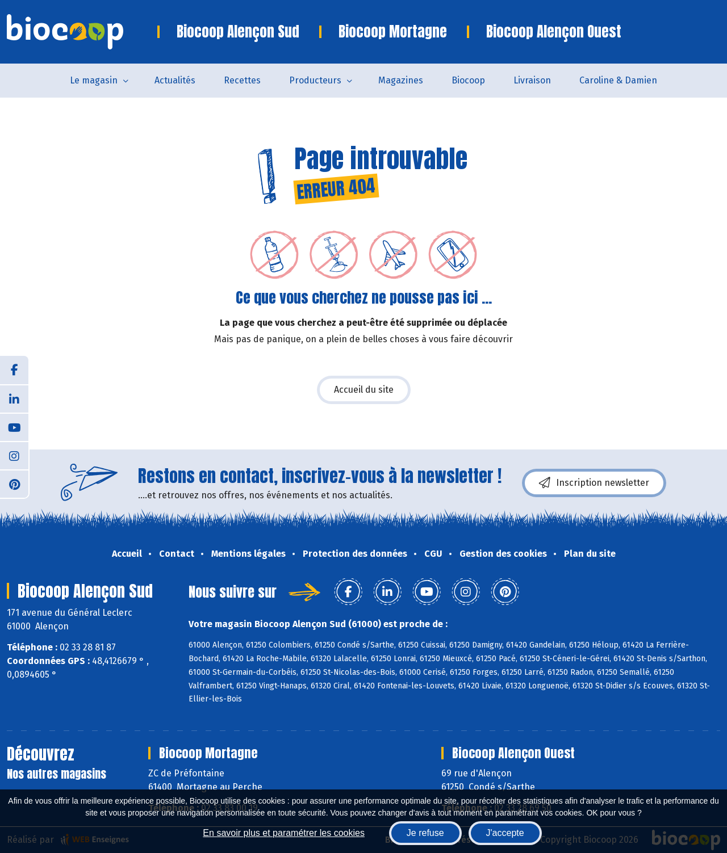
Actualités (174, 80)
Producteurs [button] (315, 80)
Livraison (532, 80)
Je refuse (425, 833)
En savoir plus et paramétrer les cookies (284, 833)
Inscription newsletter (594, 483)
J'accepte (505, 833)
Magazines (400, 80)
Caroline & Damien (618, 80)
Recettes (242, 80)
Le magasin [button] (94, 80)
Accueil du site (364, 389)
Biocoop (468, 80)
